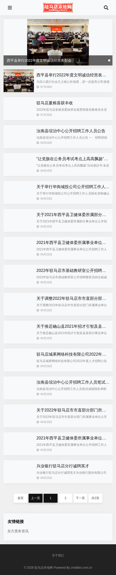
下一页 (80, 498)
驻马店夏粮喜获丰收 (54, 103)
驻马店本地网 (43, 567)
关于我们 (58, 555)
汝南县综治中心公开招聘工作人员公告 (70, 131)
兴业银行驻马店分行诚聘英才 (62, 466)
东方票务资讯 (18, 531)
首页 (20, 498)
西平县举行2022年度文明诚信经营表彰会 (73, 75)
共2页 (95, 498)
